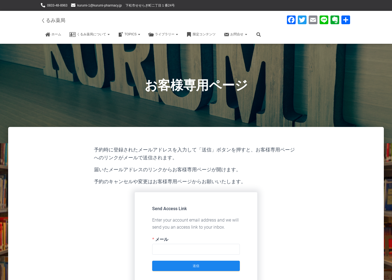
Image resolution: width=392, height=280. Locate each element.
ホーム (53, 34)
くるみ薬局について (89, 34)
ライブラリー (163, 34)
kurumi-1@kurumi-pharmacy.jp (99, 5)
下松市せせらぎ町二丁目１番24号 (150, 5)
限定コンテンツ (201, 34)
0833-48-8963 (57, 5)
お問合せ (235, 34)
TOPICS (129, 34)
